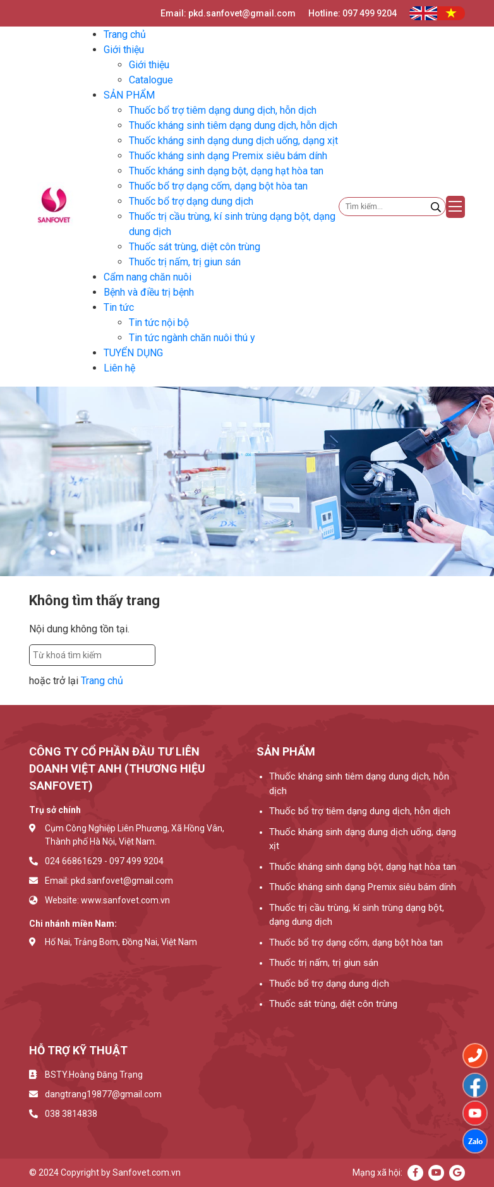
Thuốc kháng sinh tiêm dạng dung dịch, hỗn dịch (233, 125)
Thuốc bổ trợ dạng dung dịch (191, 201)
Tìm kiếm (183, 655)
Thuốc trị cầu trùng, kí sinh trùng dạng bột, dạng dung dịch (356, 915)
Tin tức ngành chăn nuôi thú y (192, 338)
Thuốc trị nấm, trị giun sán (185, 262)
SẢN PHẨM (129, 95)
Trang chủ (125, 34)
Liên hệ (119, 368)
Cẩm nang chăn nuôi (147, 277)
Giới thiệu (124, 50)
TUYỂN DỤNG (133, 353)
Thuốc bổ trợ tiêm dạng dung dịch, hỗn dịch (222, 110)
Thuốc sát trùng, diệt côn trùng (194, 247)
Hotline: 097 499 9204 (352, 13)
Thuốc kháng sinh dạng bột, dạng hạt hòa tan (226, 171)
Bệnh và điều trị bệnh (149, 292)
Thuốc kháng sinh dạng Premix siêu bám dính (228, 156)
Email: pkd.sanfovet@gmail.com (228, 13)
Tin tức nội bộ (159, 322)
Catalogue (151, 80)
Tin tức (119, 307)
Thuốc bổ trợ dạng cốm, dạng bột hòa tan (218, 186)
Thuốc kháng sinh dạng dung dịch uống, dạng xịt (233, 141)
